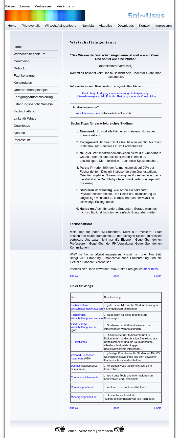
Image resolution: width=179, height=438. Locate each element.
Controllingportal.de (82, 387)
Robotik (19, 68)
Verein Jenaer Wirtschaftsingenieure (84, 325)
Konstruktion (23, 82)
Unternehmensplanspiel (31, 90)
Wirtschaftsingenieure (60, 25)
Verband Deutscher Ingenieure (82, 357)
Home (12, 25)
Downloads (125, 25)
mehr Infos (150, 269)
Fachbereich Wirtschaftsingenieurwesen (87, 316)
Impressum (163, 25)
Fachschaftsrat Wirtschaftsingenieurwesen (87, 307)
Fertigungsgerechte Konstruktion (136, 96)
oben (116, 275)
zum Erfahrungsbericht (90, 113)
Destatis (76, 365)
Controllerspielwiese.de (85, 377)
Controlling (22, 61)
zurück (74, 275)
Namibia (88, 25)
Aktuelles (105, 25)
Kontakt (144, 25)
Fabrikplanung (24, 75)
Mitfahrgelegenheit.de (84, 397)
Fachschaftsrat (24, 111)
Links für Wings (25, 118)
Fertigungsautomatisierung (33, 97)
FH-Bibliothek (79, 341)
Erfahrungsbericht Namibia (33, 104)
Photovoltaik (31, 25)
